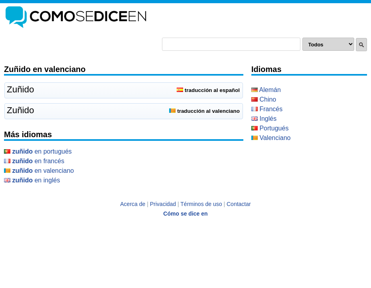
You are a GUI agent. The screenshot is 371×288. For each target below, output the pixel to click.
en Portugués (38, 151)
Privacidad (163, 204)
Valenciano (270, 137)
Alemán (266, 89)
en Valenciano (39, 170)
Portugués (269, 128)
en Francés (34, 161)
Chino (263, 99)
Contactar (239, 204)
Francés (266, 109)
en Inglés (32, 180)
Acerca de (132, 204)
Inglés (263, 118)
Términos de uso (201, 204)
